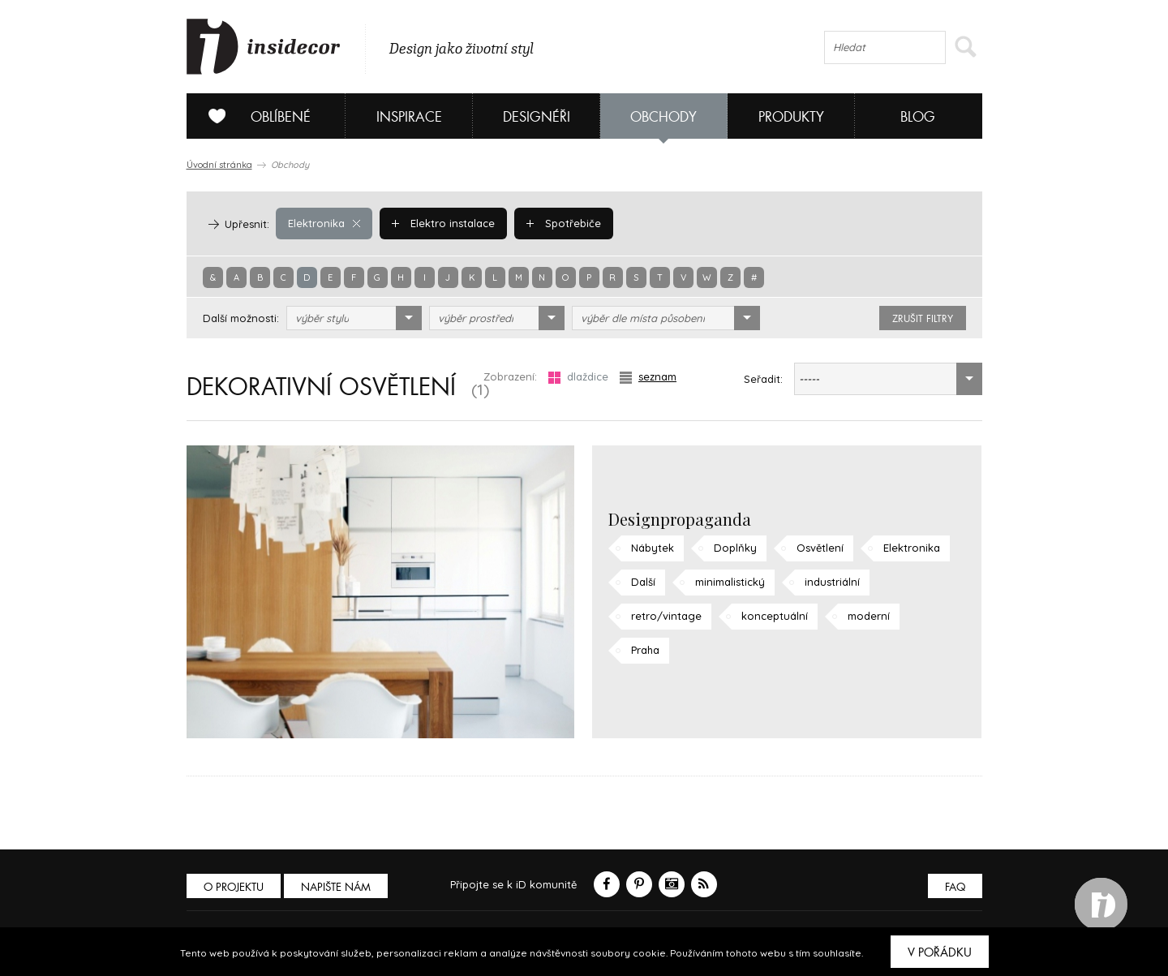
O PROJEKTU (234, 887)
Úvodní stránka (219, 164)
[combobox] (354, 318)
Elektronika (324, 223)
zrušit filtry (922, 318)
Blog (917, 117)
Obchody (663, 117)
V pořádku (940, 952)
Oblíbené (253, 116)
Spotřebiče (563, 223)
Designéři (536, 117)
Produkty (791, 117)
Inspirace (409, 117)
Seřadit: (763, 378)
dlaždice (578, 377)
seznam (648, 377)
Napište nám (336, 887)
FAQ (955, 887)
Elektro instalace (443, 223)
